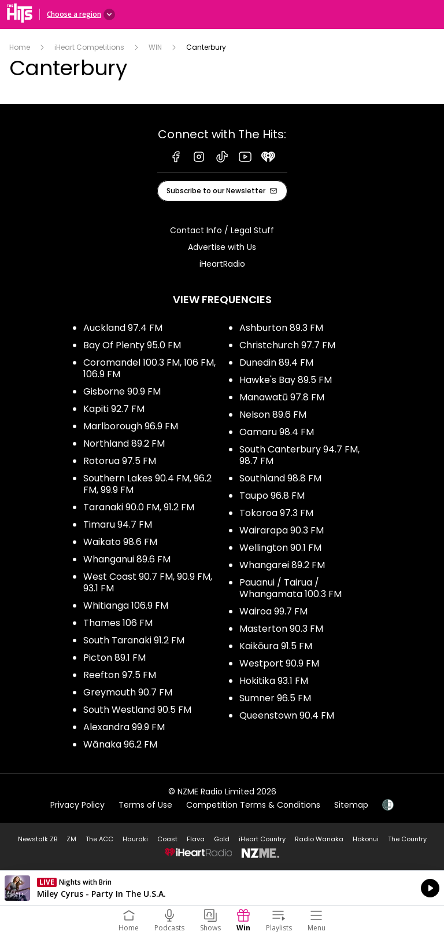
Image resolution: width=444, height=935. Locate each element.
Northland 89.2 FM (124, 443)
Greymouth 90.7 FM (127, 692)
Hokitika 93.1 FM (273, 680)
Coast (167, 839)
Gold (222, 839)
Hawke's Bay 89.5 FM (285, 379)
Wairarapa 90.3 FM (281, 530)
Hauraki (135, 839)
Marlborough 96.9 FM (130, 426)
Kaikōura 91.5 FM (275, 646)
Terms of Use (145, 805)
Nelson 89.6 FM (272, 414)
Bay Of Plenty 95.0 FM (132, 345)
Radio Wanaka (319, 839)
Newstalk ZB (37, 839)
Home (19, 47)
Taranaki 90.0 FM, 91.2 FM (138, 507)
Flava (196, 839)
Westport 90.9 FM (279, 663)
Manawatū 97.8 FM (281, 397)
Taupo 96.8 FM (272, 495)
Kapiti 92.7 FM (114, 408)
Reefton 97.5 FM (119, 675)
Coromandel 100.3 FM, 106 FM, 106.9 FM (149, 368)
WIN (155, 47)
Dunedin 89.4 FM (276, 362)
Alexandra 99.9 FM (124, 727)
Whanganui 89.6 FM (127, 559)
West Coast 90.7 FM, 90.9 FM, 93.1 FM (147, 582)
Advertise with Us (222, 247)
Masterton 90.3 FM (281, 628)
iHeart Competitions (89, 47)
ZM (71, 839)
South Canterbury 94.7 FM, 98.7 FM (299, 455)
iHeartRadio (222, 264)
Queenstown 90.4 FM (286, 715)
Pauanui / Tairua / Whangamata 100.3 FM (290, 588)
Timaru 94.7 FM (117, 524)
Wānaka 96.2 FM (120, 744)
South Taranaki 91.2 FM (133, 640)
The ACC (99, 839)
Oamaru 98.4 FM (276, 432)
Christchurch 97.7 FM (287, 345)
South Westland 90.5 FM (137, 709)
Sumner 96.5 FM (275, 698)
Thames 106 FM (118, 623)
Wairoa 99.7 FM (273, 611)
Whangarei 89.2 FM (282, 565)
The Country (407, 839)
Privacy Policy (77, 805)
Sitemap (351, 805)
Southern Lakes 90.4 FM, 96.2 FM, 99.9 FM (147, 484)
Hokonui (366, 839)
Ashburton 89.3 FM (281, 327)
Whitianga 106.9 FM (125, 605)
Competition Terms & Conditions (253, 805)
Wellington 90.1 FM (280, 547)
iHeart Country (262, 839)
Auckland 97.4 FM (122, 327)
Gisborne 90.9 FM (122, 391)
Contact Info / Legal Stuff (222, 230)
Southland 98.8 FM (280, 478)
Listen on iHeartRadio (222, 888)
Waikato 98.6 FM (120, 542)
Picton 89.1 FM (114, 657)
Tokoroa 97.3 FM (276, 513)
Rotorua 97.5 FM (119, 461)
